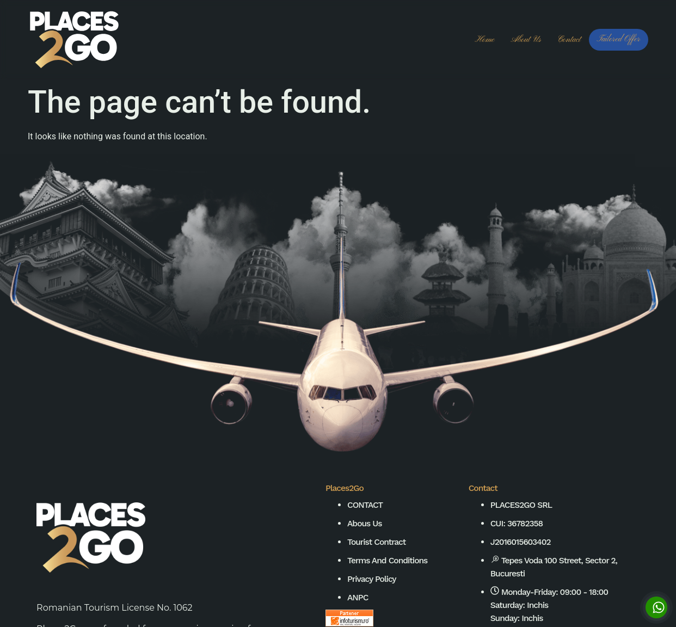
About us (525, 39)
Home (485, 39)
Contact (569, 39)
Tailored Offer (618, 39)
